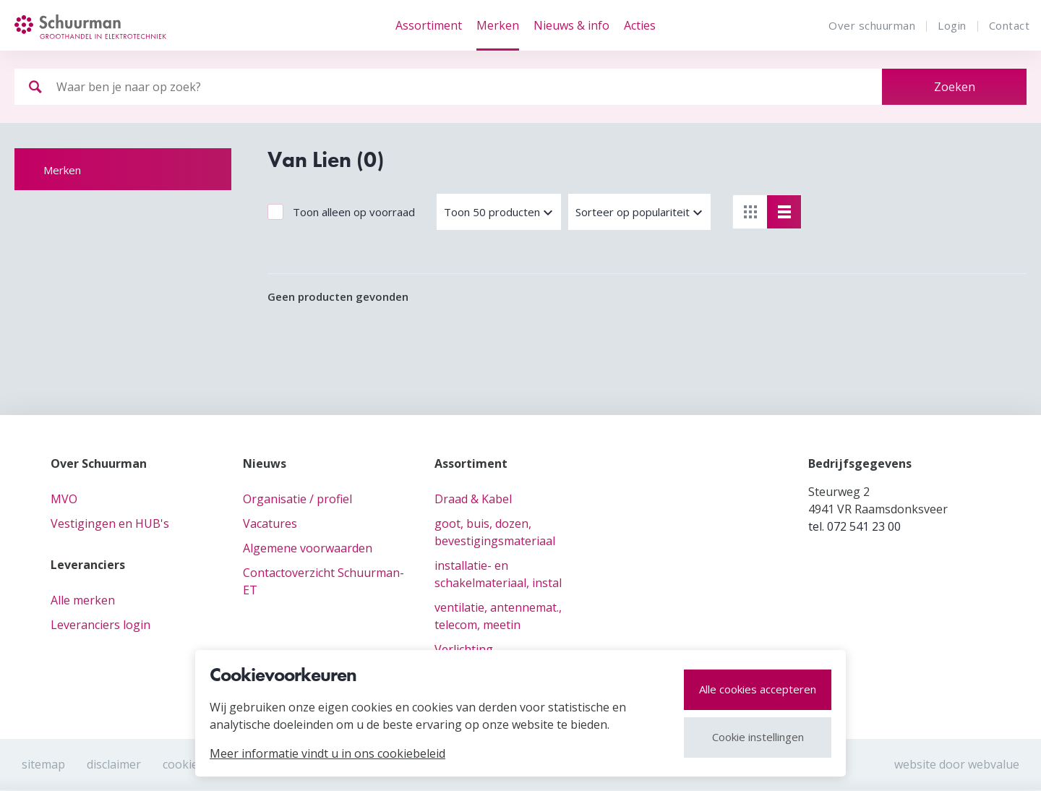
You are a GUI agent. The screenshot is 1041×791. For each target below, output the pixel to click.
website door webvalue (956, 764)
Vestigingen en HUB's (110, 523)
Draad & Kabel (473, 499)
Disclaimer (114, 764)
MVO (64, 499)
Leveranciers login (100, 625)
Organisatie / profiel (297, 499)
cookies (183, 764)
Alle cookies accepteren (757, 689)
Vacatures (270, 523)
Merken (497, 25)
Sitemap (43, 764)
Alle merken (83, 600)
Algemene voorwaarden (307, 548)
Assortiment (428, 25)
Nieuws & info (571, 25)
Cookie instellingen (758, 737)
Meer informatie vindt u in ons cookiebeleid (327, 753)
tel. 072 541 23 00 (854, 526)
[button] (499, 212)
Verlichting (463, 649)
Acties (640, 25)
